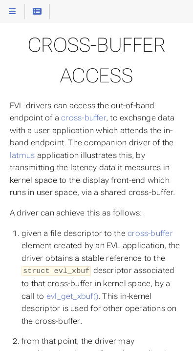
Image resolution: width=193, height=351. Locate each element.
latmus (22, 155)
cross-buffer (83, 117)
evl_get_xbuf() (72, 295)
